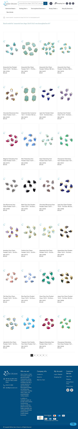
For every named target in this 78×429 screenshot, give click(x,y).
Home (4, 17)
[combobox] (32, 3)
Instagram (67, 390)
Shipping (68, 379)
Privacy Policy (69, 386)
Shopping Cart (57, 377)
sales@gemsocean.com (11, 388)
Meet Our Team (41, 380)
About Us (39, 377)
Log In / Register (58, 374)
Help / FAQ (69, 376)
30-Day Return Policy (70, 383)
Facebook (71, 390)
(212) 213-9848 (9, 385)
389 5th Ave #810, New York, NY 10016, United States (11, 380)
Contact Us (40, 374)
